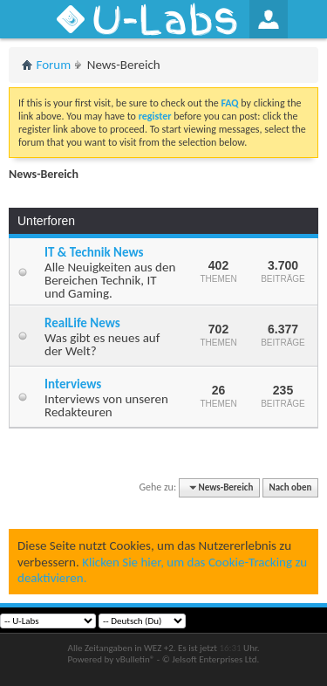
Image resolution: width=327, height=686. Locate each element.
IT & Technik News (94, 252)
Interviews (72, 384)
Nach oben (290, 487)
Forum (54, 64)
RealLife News (82, 323)
